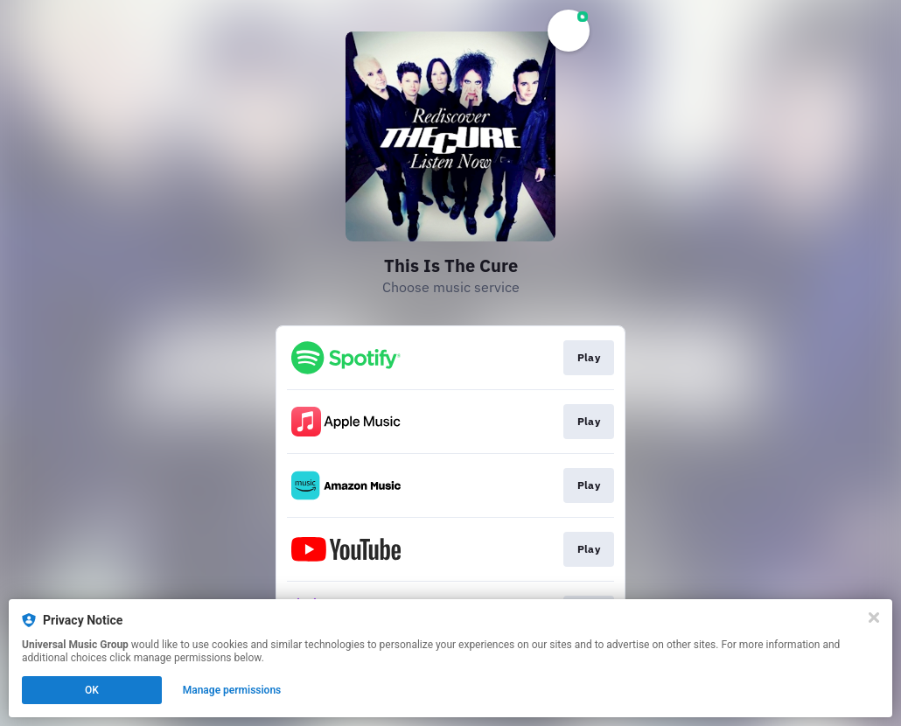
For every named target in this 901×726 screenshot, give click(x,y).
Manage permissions (232, 690)
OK (92, 690)
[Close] (874, 618)
